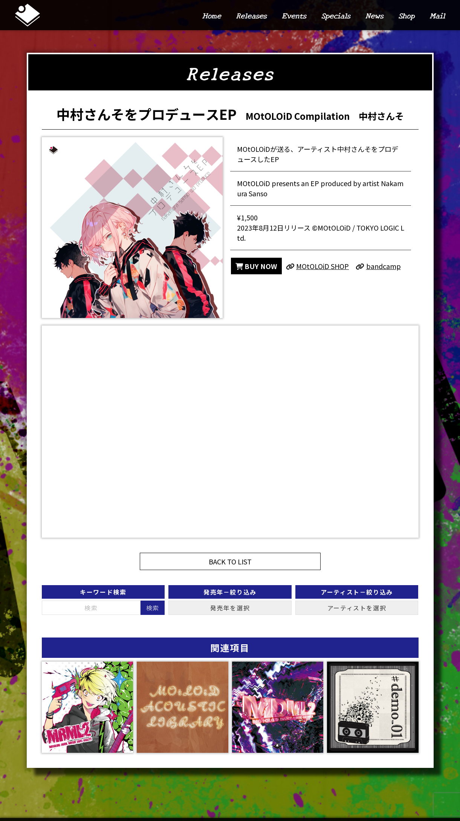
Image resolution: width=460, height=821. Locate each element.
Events (294, 15)
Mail (437, 15)
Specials (335, 15)
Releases (251, 15)
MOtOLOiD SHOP (317, 266)
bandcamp (378, 266)
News (374, 15)
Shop (406, 15)
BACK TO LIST (230, 561)
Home (211, 15)
